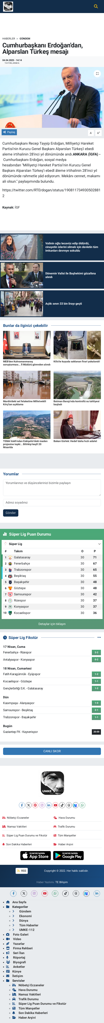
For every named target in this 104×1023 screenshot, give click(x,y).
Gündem (25, 38)
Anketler (15, 967)
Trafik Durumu (64, 826)
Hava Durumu (64, 817)
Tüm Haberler (25, 925)
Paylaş (9, 132)
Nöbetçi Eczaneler (15, 817)
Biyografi (16, 962)
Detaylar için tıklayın (52, 624)
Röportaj (15, 957)
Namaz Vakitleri (14, 826)
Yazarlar (15, 944)
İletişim (14, 976)
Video (13, 939)
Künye (13, 971)
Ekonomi (22, 916)
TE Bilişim (61, 882)
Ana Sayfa (16, 902)
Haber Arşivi (63, 844)
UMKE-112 (23, 930)
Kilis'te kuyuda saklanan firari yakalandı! (77, 361)
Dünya (20, 920)
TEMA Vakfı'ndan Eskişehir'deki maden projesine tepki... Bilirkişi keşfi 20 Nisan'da (25, 444)
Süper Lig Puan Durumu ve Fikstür (24, 835)
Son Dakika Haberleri (17, 844)
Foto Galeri (17, 934)
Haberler (8, 38)
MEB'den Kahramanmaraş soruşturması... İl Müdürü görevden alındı (26, 363)
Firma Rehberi (19, 948)
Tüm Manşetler (65, 835)
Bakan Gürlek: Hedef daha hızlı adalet (75, 441)
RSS (21, 870)
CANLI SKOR (52, 751)
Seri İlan (15, 953)
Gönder (11, 513)
